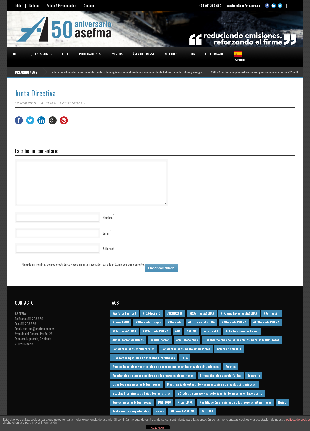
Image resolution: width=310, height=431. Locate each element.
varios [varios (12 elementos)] (160, 411)
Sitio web (108, 248)
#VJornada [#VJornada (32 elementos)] (174, 322)
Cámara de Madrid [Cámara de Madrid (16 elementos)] (229, 349)
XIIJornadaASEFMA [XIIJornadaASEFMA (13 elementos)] (183, 411)
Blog (191, 53)
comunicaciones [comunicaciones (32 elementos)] (187, 340)
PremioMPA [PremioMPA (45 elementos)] (185, 402)
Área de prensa (144, 53)
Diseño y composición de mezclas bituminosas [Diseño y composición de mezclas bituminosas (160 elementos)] (143, 358)
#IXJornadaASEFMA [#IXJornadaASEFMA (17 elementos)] (201, 313)
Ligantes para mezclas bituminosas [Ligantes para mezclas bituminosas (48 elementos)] (136, 384)
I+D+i (65, 53)
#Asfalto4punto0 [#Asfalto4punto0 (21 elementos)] (124, 313)
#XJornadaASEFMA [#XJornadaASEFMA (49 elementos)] (124, 331)
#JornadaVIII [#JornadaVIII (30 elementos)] (120, 322)
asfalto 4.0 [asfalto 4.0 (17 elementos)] (211, 331)
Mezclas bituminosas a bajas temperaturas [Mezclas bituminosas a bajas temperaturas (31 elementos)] (141, 393)
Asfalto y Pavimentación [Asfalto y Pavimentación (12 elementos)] (241, 331)
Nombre (108, 217)
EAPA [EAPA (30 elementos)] (185, 358)
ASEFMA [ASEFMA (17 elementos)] (192, 331)
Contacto (89, 6)
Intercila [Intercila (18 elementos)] (254, 375)
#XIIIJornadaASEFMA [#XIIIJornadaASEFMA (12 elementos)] (201, 322)
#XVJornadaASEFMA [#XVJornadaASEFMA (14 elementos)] (155, 331)
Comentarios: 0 (73, 103)
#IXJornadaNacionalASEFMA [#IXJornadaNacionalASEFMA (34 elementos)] (239, 313)
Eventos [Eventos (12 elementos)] (230, 366)
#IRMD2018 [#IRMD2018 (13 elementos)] (175, 313)
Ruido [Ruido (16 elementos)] (282, 402)
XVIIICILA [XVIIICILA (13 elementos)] (207, 411)
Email (106, 233)
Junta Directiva (35, 93)
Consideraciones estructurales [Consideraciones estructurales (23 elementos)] (133, 349)
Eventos (117, 53)
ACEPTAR (157, 427)
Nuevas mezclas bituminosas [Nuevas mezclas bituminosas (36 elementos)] (131, 402)
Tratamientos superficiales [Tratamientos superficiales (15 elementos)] (130, 411)
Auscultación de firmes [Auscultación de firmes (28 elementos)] (128, 340)
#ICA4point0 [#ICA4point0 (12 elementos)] (151, 313)
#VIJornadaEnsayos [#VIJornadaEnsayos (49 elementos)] (148, 322)
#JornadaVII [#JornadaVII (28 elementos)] (271, 313)
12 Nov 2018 (25, 103)
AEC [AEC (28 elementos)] (177, 331)
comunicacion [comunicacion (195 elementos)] (159, 340)
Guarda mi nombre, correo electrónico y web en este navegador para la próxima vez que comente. (83, 264)
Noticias (34, 6)
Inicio (18, 6)
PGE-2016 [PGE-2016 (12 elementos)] (164, 402)
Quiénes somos (41, 53)
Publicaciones (90, 53)
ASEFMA (48, 103)
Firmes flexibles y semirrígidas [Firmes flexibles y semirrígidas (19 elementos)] (220, 375)
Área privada (214, 53)
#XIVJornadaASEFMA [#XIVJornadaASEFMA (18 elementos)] (266, 322)
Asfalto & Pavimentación (61, 6)
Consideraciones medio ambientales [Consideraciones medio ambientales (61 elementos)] (185, 349)
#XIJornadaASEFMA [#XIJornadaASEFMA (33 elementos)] (234, 322)
